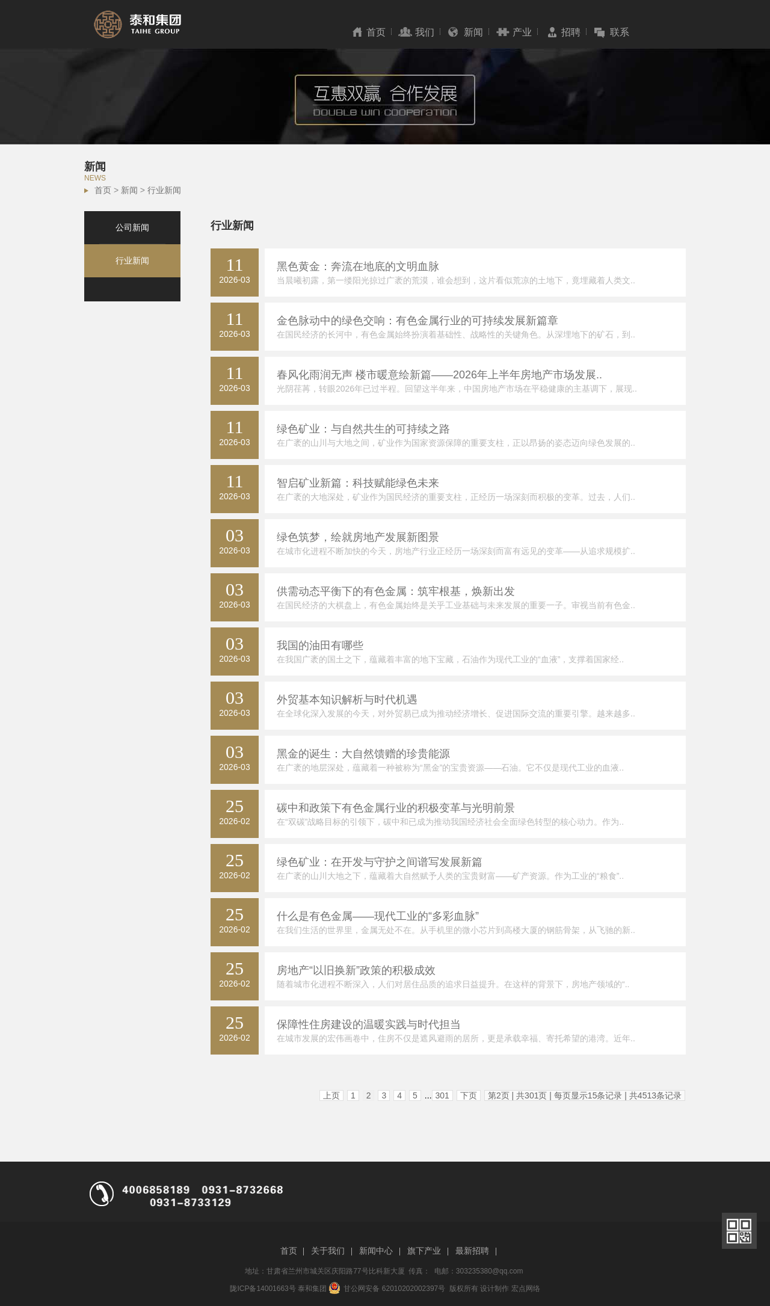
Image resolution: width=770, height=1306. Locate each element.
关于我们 (328, 1250)
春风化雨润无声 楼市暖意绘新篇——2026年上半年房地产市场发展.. (439, 375)
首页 (376, 32)
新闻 (473, 32)
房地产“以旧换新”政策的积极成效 (356, 970)
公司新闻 (132, 227)
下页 (468, 1095)
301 (442, 1095)
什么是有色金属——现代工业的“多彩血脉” (378, 916)
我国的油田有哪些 (320, 645)
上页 (331, 1095)
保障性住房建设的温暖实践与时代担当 (369, 1024)
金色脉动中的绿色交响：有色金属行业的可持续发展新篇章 (417, 321)
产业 (522, 32)
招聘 (571, 32)
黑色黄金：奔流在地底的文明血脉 (358, 266)
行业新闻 (164, 190)
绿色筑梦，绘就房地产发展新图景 (358, 537)
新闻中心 (376, 1250)
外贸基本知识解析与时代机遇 (347, 700)
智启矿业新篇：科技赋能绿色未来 (358, 483)
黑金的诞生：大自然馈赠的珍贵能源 (363, 754)
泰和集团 (312, 1288)
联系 (619, 32)
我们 (424, 32)
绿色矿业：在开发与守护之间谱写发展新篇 (379, 862)
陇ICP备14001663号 (262, 1288)
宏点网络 (525, 1288)
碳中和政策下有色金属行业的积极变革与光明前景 (396, 808)
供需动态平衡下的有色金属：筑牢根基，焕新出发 (396, 591)
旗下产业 (424, 1250)
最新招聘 (472, 1250)
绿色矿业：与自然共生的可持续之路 (363, 429)
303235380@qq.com (489, 1271)
